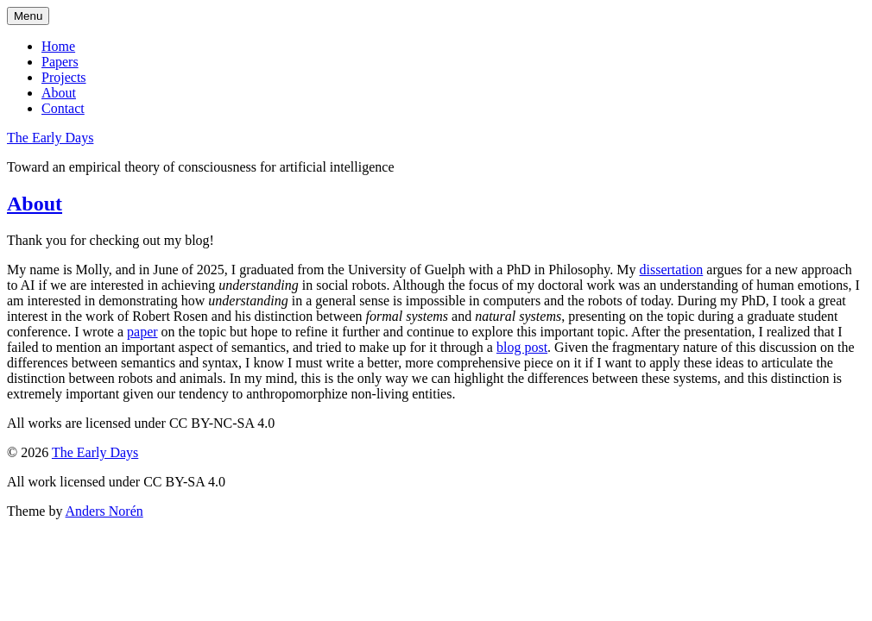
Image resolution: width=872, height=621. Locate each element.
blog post (521, 347)
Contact (63, 108)
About (58, 92)
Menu (28, 15)
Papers (60, 61)
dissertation (672, 269)
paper (142, 331)
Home (58, 46)
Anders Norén (104, 511)
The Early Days (50, 137)
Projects (63, 77)
